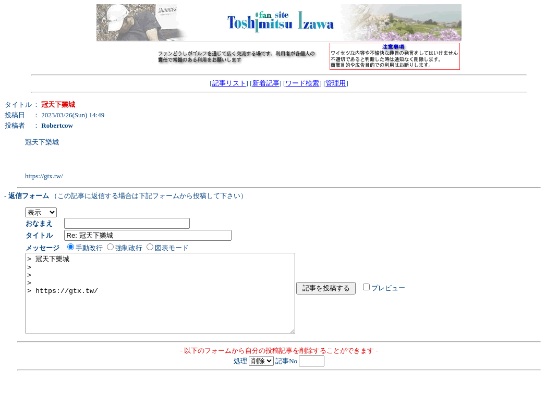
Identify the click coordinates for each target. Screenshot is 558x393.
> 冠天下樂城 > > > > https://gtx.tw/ (176, 301)
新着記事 (266, 83)
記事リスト (229, 83)
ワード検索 (302, 83)
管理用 (335, 83)
